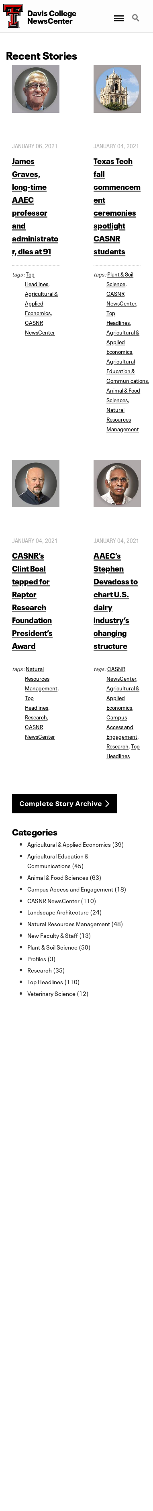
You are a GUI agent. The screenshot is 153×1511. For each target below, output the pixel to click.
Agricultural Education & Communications (127, 370)
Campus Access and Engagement (121, 726)
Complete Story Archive (60, 804)
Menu (118, 14)
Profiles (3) (41, 958)
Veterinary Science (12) (58, 993)
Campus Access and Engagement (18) (76, 888)
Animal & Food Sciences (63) (64, 877)
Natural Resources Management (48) (75, 923)
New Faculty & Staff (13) (59, 935)
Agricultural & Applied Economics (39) (75, 844)
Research (36, 717)
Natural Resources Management (122, 418)
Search (136, 18)
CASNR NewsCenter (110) (61, 900)
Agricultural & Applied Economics (41, 302)
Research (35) (46, 969)
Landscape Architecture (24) (64, 911)
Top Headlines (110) (53, 981)
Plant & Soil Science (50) (59, 946)
